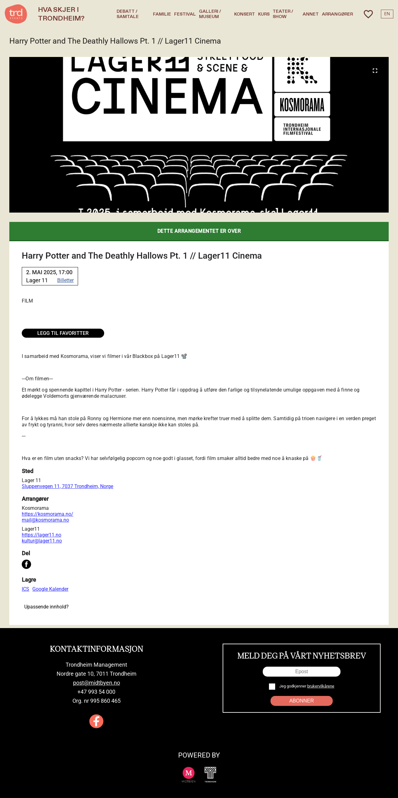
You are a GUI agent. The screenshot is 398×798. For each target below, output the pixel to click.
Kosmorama (35, 508)
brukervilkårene (320, 686)
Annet (311, 14)
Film (27, 301)
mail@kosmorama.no (45, 520)
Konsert (244, 14)
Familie (162, 14)
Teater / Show (283, 14)
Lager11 (31, 529)
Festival (185, 14)
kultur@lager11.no (42, 541)
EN (387, 14)
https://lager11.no (41, 535)
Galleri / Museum (210, 14)
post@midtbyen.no (96, 682)
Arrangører (337, 14)
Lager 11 (31, 480)
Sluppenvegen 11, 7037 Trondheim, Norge (67, 486)
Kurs (264, 14)
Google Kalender (50, 589)
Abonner (301, 700)
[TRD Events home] (16, 14)
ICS (25, 589)
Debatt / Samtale (128, 14)
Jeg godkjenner (306, 686)
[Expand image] (375, 70)
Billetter (65, 280)
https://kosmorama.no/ (47, 514)
